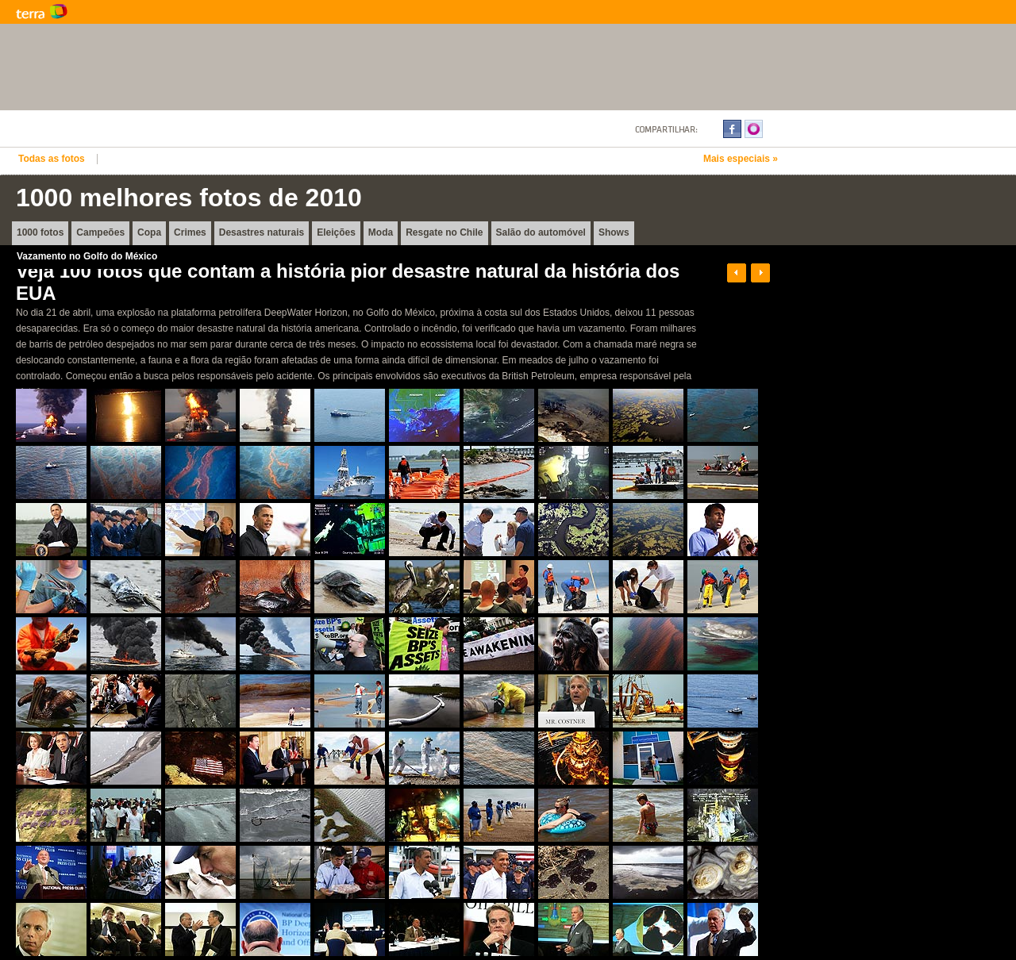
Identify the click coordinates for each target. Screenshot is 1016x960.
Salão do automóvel (541, 232)
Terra (119, 12)
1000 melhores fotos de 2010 (189, 197)
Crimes (190, 232)
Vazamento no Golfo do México (87, 256)
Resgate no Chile (444, 232)
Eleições (336, 232)
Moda (380, 232)
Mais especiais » (740, 159)
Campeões (100, 232)
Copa (149, 232)
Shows (613, 232)
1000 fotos (40, 232)
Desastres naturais (261, 232)
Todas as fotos (51, 159)
